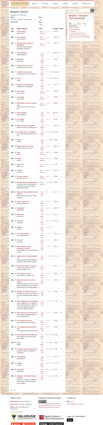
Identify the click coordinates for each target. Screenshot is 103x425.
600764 (56, 125)
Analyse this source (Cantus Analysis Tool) (80, 38)
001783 (56, 301)
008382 (56, 91)
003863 (56, 59)
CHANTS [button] (55, 4)
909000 (56, 78)
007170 (56, 214)
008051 (56, 246)
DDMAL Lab (13, 407)
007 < (80, 23)
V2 (47, 152)
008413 (56, 240)
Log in (70, 420)
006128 (56, 208)
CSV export (73, 31)
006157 (56, 221)
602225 (56, 65)
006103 (56, 357)
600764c (55, 132)
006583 (56, 176)
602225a (55, 72)
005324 (56, 273)
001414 (56, 256)
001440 (56, 376)
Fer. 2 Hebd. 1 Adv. (42, 194)
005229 (56, 313)
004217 (56, 266)
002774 (56, 170)
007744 (56, 363)
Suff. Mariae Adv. (42, 54)
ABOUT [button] (34, 4)
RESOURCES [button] (86, 4)
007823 (56, 233)
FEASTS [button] (65, 4)
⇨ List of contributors (16, 412)
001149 (56, 192)
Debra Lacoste (14, 401)
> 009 (84, 23)
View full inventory (75, 29)
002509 (56, 37)
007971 (56, 85)
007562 (56, 369)
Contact (70, 402)
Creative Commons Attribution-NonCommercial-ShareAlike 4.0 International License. (49, 405)
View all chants (74, 27)
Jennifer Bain (14, 404)
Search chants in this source (78, 33)
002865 (56, 158)
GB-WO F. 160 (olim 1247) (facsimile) (78, 17)
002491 (56, 119)
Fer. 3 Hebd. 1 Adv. (42, 358)
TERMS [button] (75, 4)
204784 (56, 280)
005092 (56, 291)
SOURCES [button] (45, 4)
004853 (56, 152)
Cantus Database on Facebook (75, 404)
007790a (55, 335)
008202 (56, 146)
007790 (56, 327)
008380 (56, 31)
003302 (56, 320)
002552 (56, 97)
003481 (56, 349)
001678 (56, 164)
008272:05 (56, 53)
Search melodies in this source (78, 35)
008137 (56, 43)
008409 (56, 201)
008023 (56, 103)
